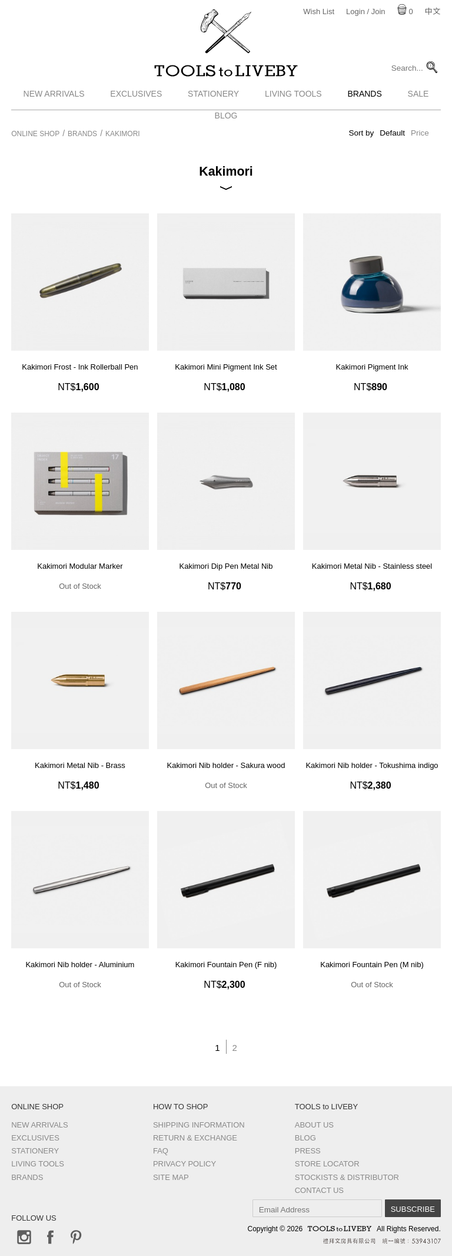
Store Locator (327, 1163)
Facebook (50, 1237)
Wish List (318, 11)
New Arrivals (54, 102)
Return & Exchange (195, 1137)
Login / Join (365, 11)
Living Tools (293, 102)
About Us (314, 1124)
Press (308, 1150)
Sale (418, 102)
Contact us (319, 1190)
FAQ (160, 1150)
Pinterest (76, 1237)
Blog (305, 1137)
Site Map (171, 1177)
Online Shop (35, 134)
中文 (432, 11)
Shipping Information (199, 1124)
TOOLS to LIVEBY (226, 74)
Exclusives (136, 102)
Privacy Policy (184, 1163)
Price (420, 132)
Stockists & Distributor (347, 1177)
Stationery (213, 102)
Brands (364, 102)
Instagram (24, 1237)
